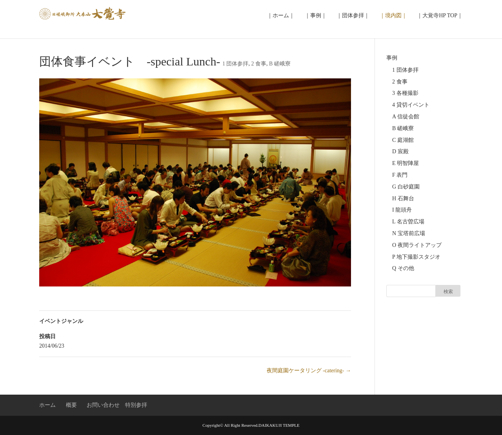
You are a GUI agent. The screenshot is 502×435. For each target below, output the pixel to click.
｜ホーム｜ (281, 15)
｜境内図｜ (393, 15)
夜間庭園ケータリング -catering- (309, 370)
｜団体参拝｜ (352, 15)
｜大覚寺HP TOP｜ (440, 15)
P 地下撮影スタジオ (416, 257)
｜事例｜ (316, 15)
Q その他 (403, 268)
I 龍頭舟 (402, 210)
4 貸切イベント (410, 105)
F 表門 (399, 175)
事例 (391, 58)
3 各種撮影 (405, 93)
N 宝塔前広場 (408, 233)
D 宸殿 (400, 151)
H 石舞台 (403, 198)
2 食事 (258, 64)
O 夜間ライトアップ (417, 245)
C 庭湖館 (403, 140)
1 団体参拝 (235, 64)
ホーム (47, 405)
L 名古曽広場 (408, 222)
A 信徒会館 (405, 117)
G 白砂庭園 (406, 187)
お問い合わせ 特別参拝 (117, 405)
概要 (71, 405)
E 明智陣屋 (405, 163)
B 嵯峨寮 (280, 64)
